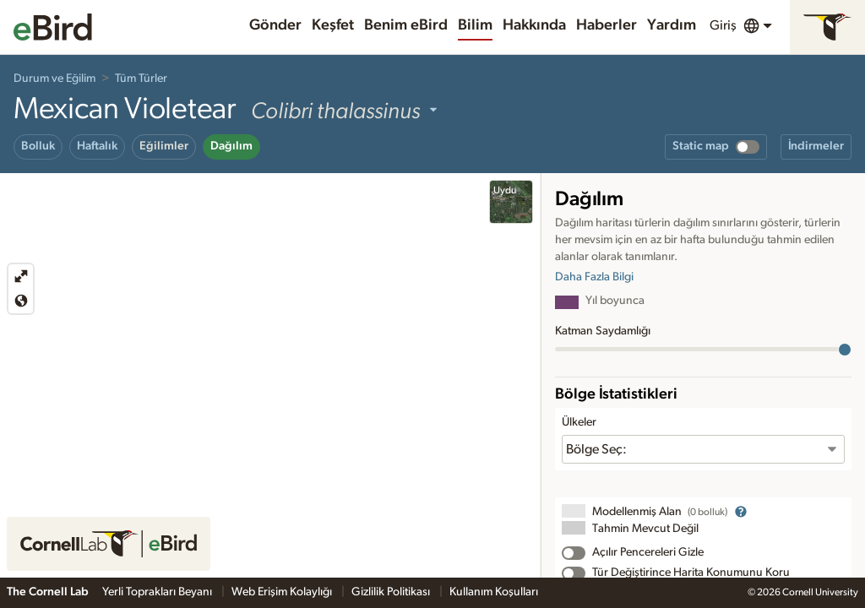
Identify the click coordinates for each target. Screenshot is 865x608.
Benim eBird (406, 25)
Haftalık (97, 146)
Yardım (671, 25)
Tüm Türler (141, 78)
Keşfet (333, 25)
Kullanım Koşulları (493, 592)
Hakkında (534, 25)
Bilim (475, 25)
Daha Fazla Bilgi (594, 277)
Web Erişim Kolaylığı (283, 592)
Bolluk (38, 146)
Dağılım (231, 146)
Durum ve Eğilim (54, 78)
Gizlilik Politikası (391, 592)
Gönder (275, 25)
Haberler (606, 25)
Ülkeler (579, 422)
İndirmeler (816, 146)
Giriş (723, 25)
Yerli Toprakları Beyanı (158, 592)
